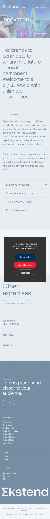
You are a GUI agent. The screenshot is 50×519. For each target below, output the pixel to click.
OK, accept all (25, 257)
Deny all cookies (25, 265)
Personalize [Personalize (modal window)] (25, 273)
